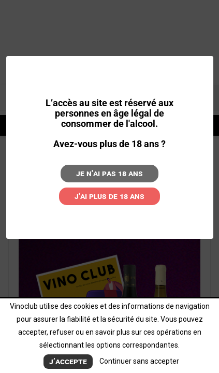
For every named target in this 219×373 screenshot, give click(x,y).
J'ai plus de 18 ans (109, 196)
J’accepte (68, 361)
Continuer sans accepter (139, 361)
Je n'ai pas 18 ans (109, 173)
